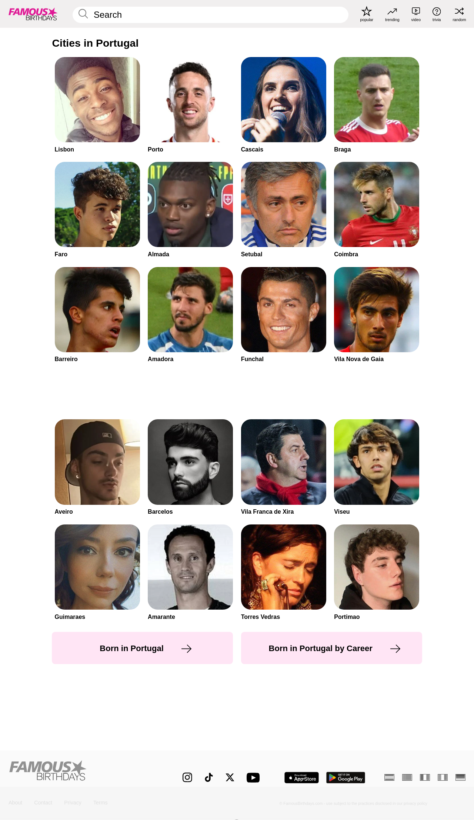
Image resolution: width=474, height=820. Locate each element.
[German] (460, 777)
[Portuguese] (407, 777)
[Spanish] (389, 777)
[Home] (82, 772)
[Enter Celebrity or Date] (210, 15)
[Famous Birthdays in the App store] (301, 777)
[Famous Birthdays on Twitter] (230, 777)
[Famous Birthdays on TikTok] (209, 777)
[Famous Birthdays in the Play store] (345, 777)
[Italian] (443, 777)
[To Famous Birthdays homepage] (33, 13)
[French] (425, 777)
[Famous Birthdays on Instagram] (187, 777)
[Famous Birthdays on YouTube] (255, 777)
